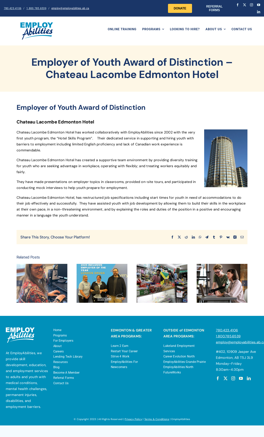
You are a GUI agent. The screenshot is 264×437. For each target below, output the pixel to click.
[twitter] (244, 4)
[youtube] (258, 4)
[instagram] (251, 4)
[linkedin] (258, 11)
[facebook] (237, 4)
